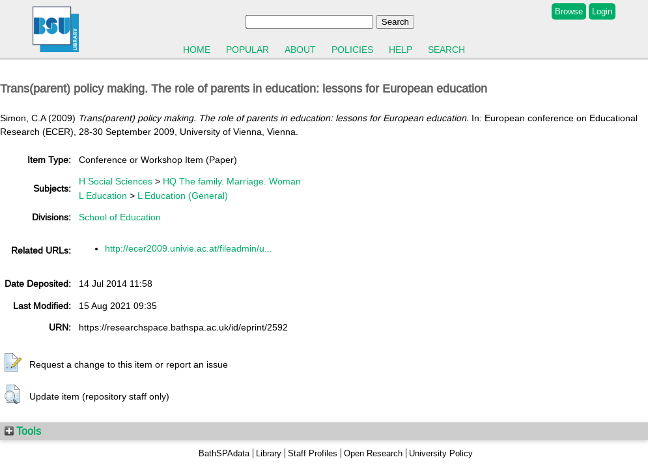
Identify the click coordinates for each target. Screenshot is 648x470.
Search (446, 49)
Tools (23, 431)
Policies (352, 49)
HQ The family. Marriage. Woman (232, 181)
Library (268, 453)
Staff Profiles (312, 453)
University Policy (441, 453)
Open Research (373, 453)
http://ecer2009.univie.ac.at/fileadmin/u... (188, 248)
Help (400, 49)
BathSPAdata (224, 453)
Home (196, 49)
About (300, 49)
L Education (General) (182, 195)
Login (602, 11)
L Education (103, 195)
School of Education (120, 217)
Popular (247, 49)
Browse (569, 11)
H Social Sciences (115, 181)
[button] (13, 363)
